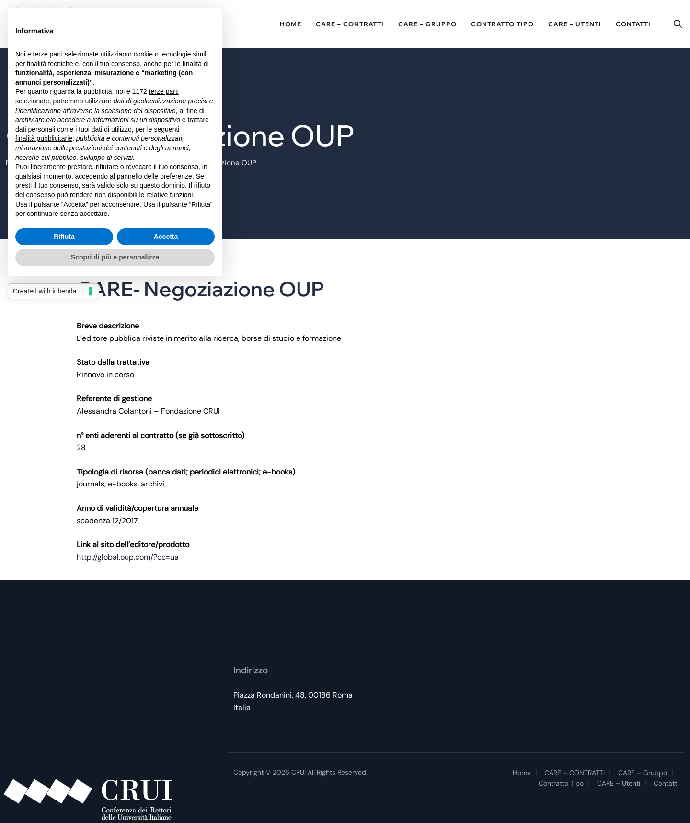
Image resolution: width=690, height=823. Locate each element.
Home (290, 24)
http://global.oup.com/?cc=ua (128, 557)
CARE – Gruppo (427, 24)
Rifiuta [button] (64, 236)
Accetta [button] (166, 236)
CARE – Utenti (574, 24)
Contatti (633, 24)
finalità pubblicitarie (43, 138)
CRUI (298, 772)
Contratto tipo (502, 24)
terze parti (164, 91)
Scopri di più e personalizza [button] (115, 257)
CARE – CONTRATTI (350, 24)
